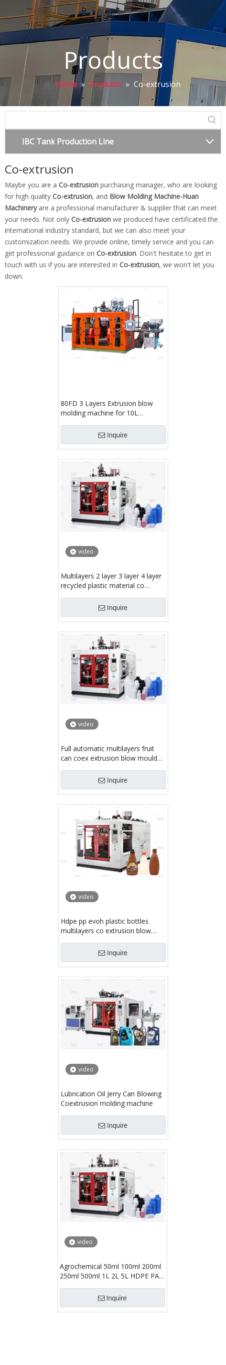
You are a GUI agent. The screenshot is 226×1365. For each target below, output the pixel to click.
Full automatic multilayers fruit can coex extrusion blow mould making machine (109, 753)
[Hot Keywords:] (212, 120)
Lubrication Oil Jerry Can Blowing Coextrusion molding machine (111, 1098)
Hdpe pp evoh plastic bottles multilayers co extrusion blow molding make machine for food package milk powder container (111, 926)
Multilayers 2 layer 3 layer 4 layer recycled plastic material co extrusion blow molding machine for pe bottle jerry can (111, 580)
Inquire (113, 435)
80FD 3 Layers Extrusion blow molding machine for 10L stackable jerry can (107, 408)
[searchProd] (104, 120)
